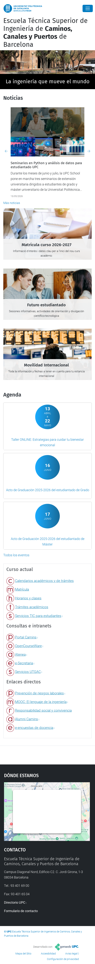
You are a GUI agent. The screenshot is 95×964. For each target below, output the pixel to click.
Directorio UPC (14, 902)
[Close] (88, 8)
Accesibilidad (48, 953)
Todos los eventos (16, 555)
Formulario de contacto (21, 911)
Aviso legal (71, 953)
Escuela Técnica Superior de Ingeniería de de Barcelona (45, 33)
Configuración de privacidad (63, 959)
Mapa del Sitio (23, 953)
